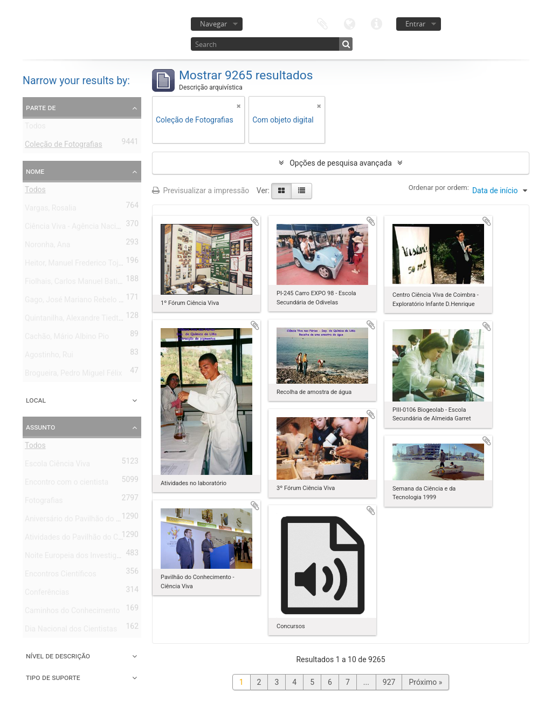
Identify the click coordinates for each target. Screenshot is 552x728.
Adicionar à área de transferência (255, 221)
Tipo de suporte (53, 677)
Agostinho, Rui (49, 356)
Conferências (47, 594)
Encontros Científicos (60, 575)
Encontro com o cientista (66, 484)
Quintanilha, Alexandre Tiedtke (75, 320)
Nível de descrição (58, 655)
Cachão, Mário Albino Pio (67, 338)
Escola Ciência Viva (57, 465)
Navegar (213, 24)
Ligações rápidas (376, 23)
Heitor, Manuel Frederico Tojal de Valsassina (99, 265)
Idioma (349, 23)
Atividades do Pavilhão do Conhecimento (93, 539)
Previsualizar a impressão (200, 190)
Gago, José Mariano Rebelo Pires (80, 301)
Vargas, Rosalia (51, 210)
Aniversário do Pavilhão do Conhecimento (94, 520)
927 (389, 682)
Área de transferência (322, 23)
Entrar (415, 24)
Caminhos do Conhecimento (72, 612)
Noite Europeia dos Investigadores (82, 557)
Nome (35, 171)
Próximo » (425, 682)
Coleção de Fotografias (63, 146)
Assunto (40, 427)
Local (36, 400)
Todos (35, 128)
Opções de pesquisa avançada (340, 163)
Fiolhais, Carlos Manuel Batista (76, 283)
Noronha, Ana (47, 246)
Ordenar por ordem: (439, 187)
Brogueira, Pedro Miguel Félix (73, 375)
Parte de (41, 107)
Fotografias (44, 502)
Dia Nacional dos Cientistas (71, 631)
